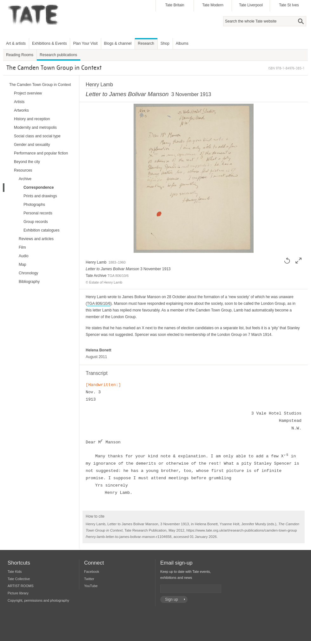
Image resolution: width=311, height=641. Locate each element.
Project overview (28, 93)
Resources (23, 170)
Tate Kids (15, 571)
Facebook (91, 571)
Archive (25, 179)
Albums (182, 43)
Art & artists (16, 43)
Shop (165, 43)
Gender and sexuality (32, 144)
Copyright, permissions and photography (38, 600)
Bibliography (29, 281)
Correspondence (38, 187)
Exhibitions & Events (49, 43)
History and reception (32, 119)
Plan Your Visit (85, 43)
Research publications (58, 55)
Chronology (28, 273)
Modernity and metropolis (35, 127)
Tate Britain (174, 5)
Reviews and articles (36, 239)
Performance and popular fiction (41, 153)
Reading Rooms (19, 55)
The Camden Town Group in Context (40, 84)
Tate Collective (19, 579)
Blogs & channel (118, 43)
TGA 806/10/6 (98, 303)
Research (146, 43)
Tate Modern (212, 5)
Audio (24, 256)
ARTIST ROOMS (21, 586)
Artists (19, 102)
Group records (35, 221)
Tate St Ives (289, 5)
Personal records (37, 213)
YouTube (90, 586)
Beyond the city (27, 162)
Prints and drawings (40, 196)
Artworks (21, 110)
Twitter (89, 579)
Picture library (18, 593)
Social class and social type (37, 136)
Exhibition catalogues (41, 230)
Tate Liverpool (251, 5)
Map (22, 264)
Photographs (34, 204)
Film (22, 247)
